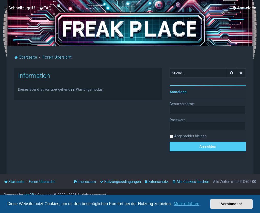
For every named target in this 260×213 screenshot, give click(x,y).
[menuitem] (45, 7)
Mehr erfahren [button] (186, 204)
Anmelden (178, 92)
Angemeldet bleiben (190, 136)
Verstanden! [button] (231, 204)
